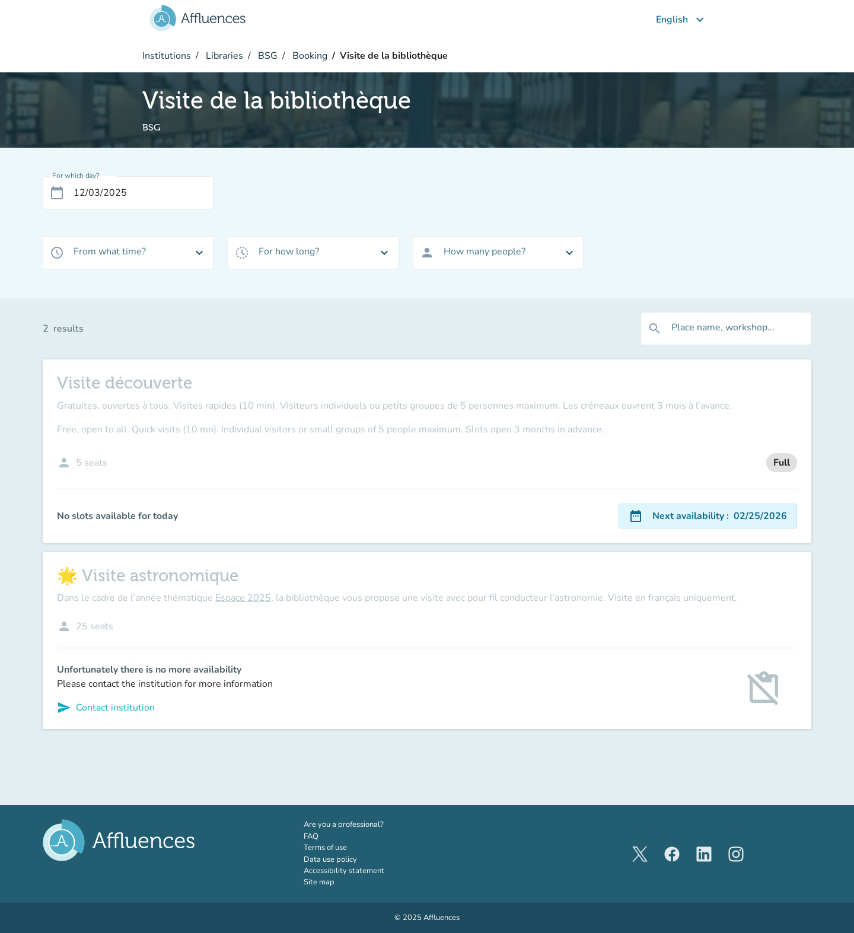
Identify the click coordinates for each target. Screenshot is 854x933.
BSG (267, 55)
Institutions (166, 55)
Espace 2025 (243, 597)
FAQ (311, 836)
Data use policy (330, 859)
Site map (319, 882)
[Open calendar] (57, 193)
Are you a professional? (360, 824)
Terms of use (325, 847)
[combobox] (128, 253)
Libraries (223, 55)
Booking (308, 55)
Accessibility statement (344, 870)
